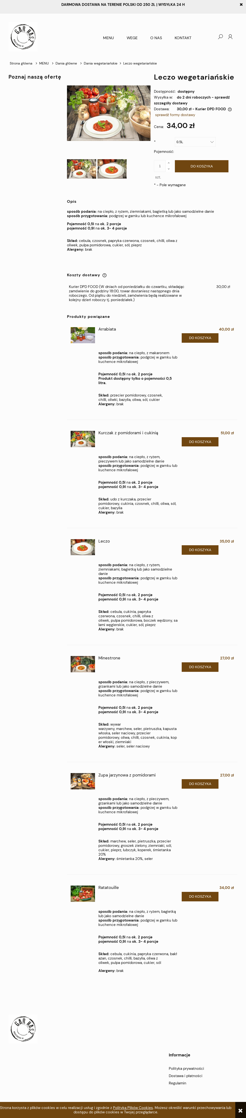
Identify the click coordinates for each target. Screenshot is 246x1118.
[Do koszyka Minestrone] (200, 667)
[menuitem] (108, 38)
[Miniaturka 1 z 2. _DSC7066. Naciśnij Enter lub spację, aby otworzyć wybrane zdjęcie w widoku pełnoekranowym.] (81, 169)
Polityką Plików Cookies (133, 1107)
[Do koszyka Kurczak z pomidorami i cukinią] (200, 442)
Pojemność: (164, 146)
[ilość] (160, 166)
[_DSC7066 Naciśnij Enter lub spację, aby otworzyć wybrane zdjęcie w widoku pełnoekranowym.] (109, 113)
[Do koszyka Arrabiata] (200, 338)
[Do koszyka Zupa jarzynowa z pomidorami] (200, 784)
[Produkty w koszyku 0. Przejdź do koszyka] (210, 36)
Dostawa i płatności (185, 1075)
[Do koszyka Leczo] (200, 550)
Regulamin (177, 1083)
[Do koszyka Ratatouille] (200, 896)
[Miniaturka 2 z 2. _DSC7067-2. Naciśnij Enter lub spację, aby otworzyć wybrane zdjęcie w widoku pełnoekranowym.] (112, 169)
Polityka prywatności (186, 1068)
